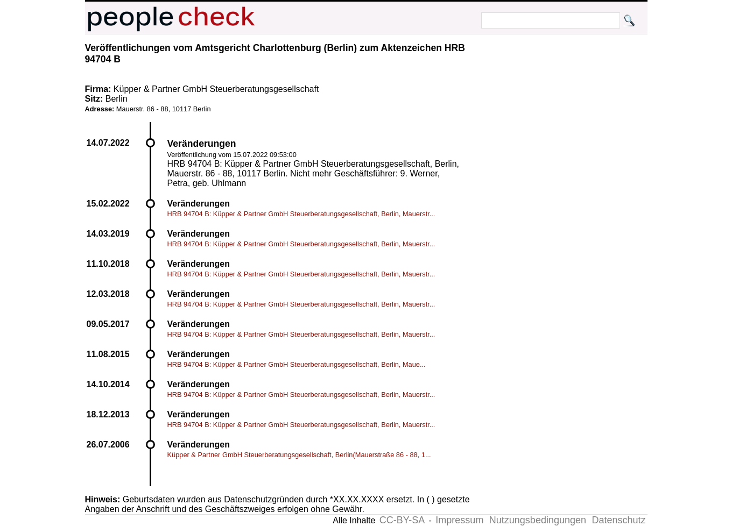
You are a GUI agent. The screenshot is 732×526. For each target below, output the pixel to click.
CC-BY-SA (402, 520)
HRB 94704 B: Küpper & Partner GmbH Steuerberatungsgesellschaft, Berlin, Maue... (296, 364)
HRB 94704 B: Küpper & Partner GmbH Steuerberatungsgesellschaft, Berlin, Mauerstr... (301, 214)
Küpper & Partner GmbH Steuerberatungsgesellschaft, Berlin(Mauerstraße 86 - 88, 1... (299, 455)
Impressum (459, 520)
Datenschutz (618, 520)
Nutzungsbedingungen (537, 520)
